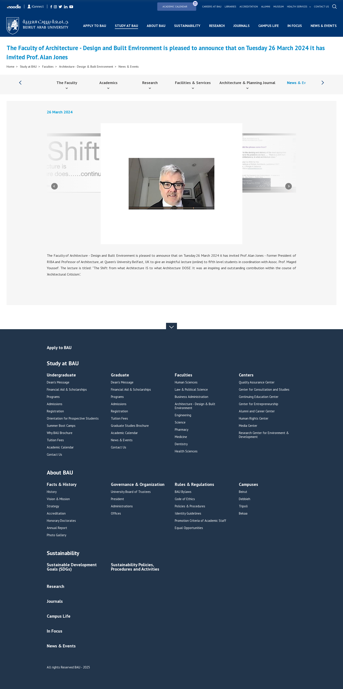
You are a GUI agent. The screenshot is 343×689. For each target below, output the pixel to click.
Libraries (230, 6)
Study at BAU (126, 25)
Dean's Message (58, 382)
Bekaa (243, 513)
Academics (108, 82)
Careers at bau (211, 6)
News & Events (323, 25)
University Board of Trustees (131, 492)
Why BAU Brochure (59, 433)
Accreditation (248, 6)
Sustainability (187, 25)
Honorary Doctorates (61, 521)
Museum (278, 6)
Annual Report (57, 528)
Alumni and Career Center (257, 411)
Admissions (54, 404)
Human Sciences (186, 382)
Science (180, 422)
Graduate (120, 375)
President (117, 499)
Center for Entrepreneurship (258, 404)
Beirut (243, 492)
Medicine (181, 437)
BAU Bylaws (183, 492)
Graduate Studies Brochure (130, 426)
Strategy (53, 506)
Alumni (265, 6)
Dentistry (181, 444)
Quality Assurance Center (257, 382)
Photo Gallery (56, 535)
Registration (55, 411)
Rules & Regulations (194, 484)
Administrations (122, 506)
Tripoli (243, 506)
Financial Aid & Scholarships (67, 390)
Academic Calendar (179, 5)
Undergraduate (61, 375)
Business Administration (191, 397)
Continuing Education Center (258, 397)
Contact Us (54, 455)
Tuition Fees (55, 440)
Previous (54, 186)
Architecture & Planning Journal (247, 82)
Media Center (248, 426)
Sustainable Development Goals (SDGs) (72, 567)
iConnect (36, 6)
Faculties (48, 66)
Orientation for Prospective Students (73, 418)
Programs (53, 397)
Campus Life (268, 25)
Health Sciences (186, 451)
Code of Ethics (185, 499)
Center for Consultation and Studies (264, 390)
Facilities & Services (193, 82)
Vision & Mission (58, 499)
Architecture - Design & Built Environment (86, 66)
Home (10, 66)
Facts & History (62, 484)
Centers (246, 375)
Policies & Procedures (190, 506)
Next (288, 186)
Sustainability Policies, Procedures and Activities (135, 567)
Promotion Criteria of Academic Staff (200, 521)
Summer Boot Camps (61, 426)
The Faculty (66, 82)
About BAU (156, 25)
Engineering (183, 415)
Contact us (321, 6)
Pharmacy (181, 430)
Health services (297, 6)
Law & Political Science (191, 390)
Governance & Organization (137, 484)
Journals (241, 25)
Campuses (248, 484)
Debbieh (244, 499)
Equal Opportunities (189, 528)
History (52, 492)
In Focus (294, 25)
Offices (116, 513)
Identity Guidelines (188, 513)
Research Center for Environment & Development (264, 435)
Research (216, 25)
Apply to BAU (94, 25)
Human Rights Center (253, 418)
